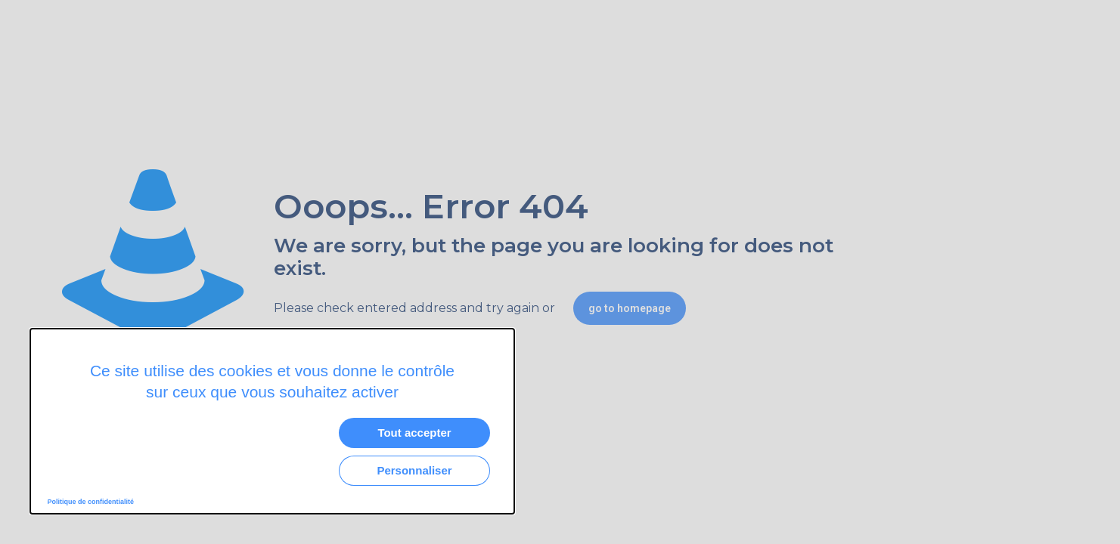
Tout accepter (414, 432)
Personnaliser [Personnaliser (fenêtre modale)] (414, 470)
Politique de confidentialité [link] (91, 501)
